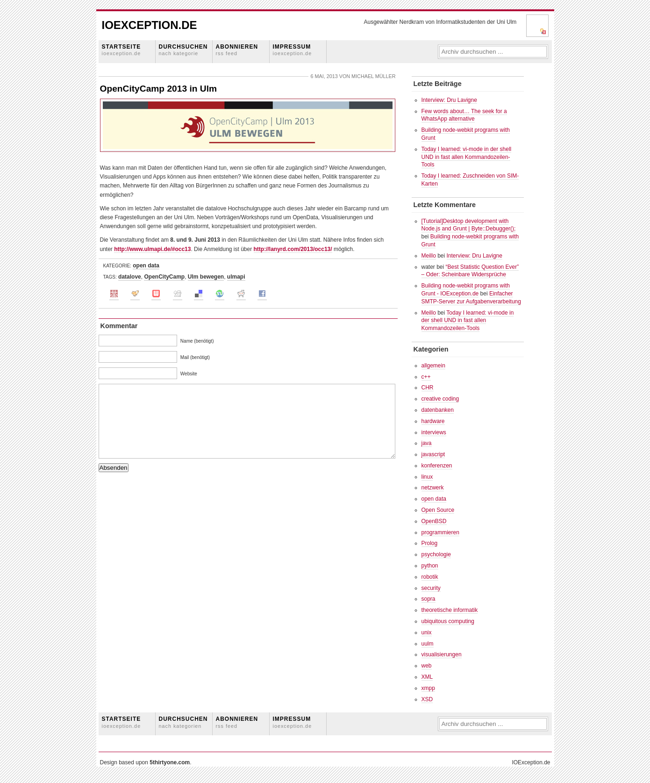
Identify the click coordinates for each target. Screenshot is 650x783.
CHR (427, 387)
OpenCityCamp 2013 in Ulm (158, 88)
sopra (428, 599)
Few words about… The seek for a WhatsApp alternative (464, 115)
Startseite (121, 49)
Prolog (429, 543)
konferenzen (436, 465)
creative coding (440, 398)
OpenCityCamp (164, 276)
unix (426, 632)
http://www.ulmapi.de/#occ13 (152, 249)
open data (146, 265)
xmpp (428, 688)
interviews (433, 432)
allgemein (433, 365)
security (431, 588)
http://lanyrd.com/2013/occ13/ (293, 249)
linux (427, 477)
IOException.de (149, 25)
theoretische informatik (449, 610)
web (426, 665)
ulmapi (236, 276)
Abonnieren (237, 49)
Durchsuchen (183, 49)
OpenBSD (434, 521)
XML (427, 677)
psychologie (436, 554)
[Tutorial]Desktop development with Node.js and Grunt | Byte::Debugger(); (468, 225)
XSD (427, 699)
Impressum (292, 49)
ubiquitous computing (447, 621)
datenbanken (437, 410)
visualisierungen (441, 654)
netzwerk (432, 487)
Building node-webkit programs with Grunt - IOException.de (465, 289)
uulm (427, 643)
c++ (426, 377)
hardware (433, 421)
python (429, 565)
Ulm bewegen (206, 276)
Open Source (438, 510)
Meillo (428, 255)
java (426, 443)
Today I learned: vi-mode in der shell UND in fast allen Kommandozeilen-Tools (466, 157)
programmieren (440, 532)
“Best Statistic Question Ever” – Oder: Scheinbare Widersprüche (470, 271)
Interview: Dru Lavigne (449, 100)
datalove (129, 276)
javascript (433, 454)
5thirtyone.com (170, 762)
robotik (429, 577)
